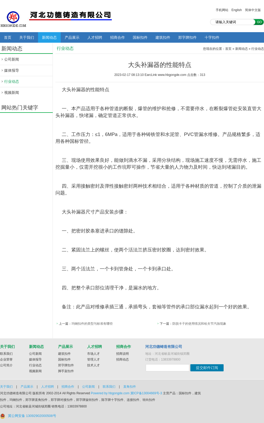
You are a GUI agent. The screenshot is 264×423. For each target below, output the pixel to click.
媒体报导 (11, 70)
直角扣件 (129, 386)
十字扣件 (212, 37)
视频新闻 (11, 92)
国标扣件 (140, 37)
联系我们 (6, 354)
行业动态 (11, 81)
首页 (7, 37)
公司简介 (6, 365)
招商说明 (122, 354)
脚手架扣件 (66, 371)
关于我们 (26, 37)
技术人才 (93, 365)
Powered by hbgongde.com (110, 393)
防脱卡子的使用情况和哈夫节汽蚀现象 (199, 323)
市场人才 (93, 354)
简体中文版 (253, 10)
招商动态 (122, 359)
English (237, 10)
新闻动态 (49, 37)
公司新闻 (11, 59)
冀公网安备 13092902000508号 (32, 416)
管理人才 (93, 359)
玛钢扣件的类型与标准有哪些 (92, 323)
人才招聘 (94, 37)
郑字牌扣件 (187, 37)
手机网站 (222, 10)
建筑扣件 (162, 37)
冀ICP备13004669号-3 (146, 393)
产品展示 (72, 37)
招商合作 (117, 37)
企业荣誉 (6, 359)
